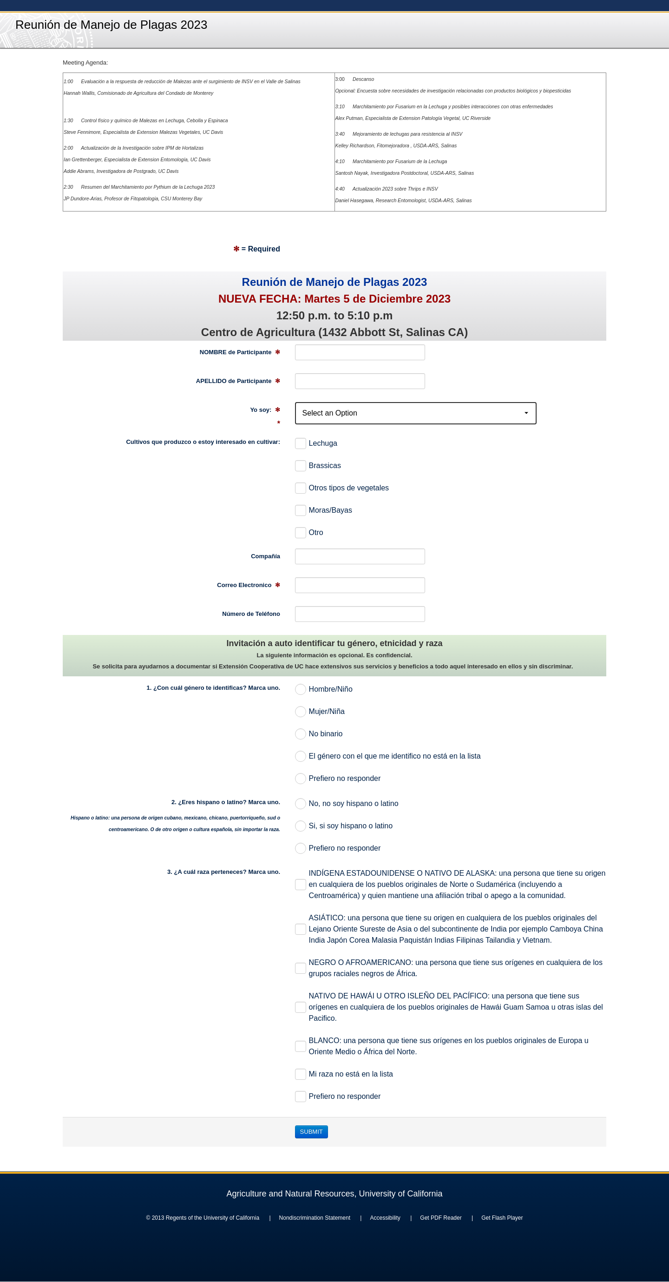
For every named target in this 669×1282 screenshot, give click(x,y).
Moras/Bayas (323, 510)
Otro (309, 532)
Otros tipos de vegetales (342, 488)
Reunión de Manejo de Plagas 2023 (111, 25)
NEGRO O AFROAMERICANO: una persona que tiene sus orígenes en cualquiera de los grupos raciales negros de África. (449, 968)
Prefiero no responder (338, 778)
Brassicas (318, 465)
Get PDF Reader (440, 1218)
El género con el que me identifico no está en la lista (388, 756)
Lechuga (316, 443)
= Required (256, 249)
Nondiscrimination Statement (314, 1218)
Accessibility (385, 1218)
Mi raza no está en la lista (344, 1074)
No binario (319, 734)
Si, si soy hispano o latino (344, 826)
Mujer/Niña (320, 711)
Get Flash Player (502, 1218)
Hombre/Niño (324, 689)
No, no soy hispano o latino (347, 803)
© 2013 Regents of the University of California (202, 1218)
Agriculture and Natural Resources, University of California (334, 1193)
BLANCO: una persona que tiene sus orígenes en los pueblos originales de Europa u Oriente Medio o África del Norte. (442, 1046)
